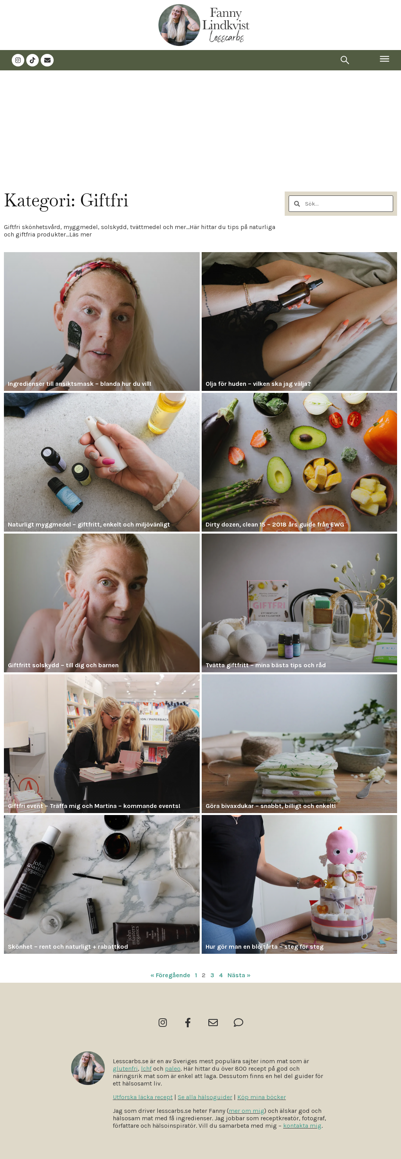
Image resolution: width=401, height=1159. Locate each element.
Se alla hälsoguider (205, 1097)
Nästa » (239, 974)
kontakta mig (302, 1125)
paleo (173, 1068)
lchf (146, 1068)
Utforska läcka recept (143, 1097)
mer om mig (246, 1110)
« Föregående (170, 974)
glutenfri (125, 1068)
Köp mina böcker (261, 1097)
